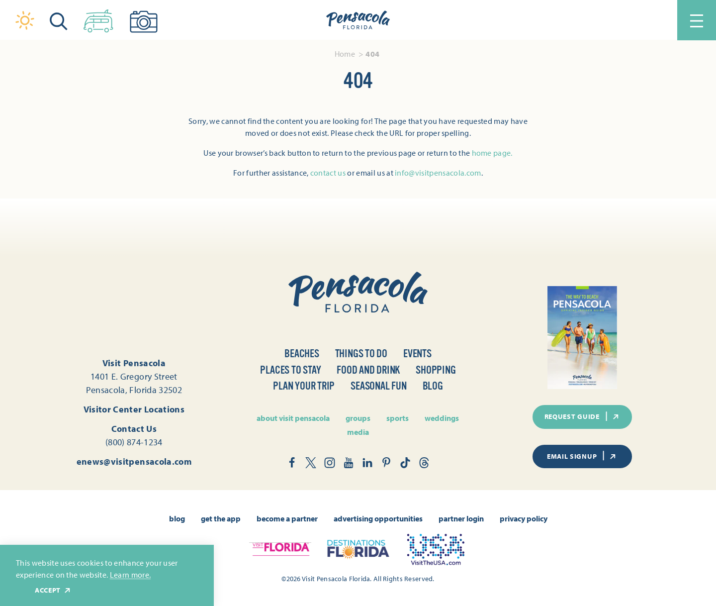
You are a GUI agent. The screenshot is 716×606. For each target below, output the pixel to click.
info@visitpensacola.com (438, 173)
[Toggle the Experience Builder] (98, 19)
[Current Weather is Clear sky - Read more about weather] (24, 20)
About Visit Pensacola (293, 418)
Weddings (442, 418)
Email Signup (582, 456)
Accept (53, 590)
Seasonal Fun (378, 386)
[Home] (358, 20)
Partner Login (461, 518)
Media (358, 432)
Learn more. (130, 575)
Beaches (301, 353)
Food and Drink (368, 370)
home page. (492, 153)
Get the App (221, 518)
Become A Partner (287, 518)
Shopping (435, 370)
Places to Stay (290, 370)
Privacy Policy (523, 518)
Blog (433, 386)
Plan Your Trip (304, 386)
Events (417, 353)
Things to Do (361, 353)
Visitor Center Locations (134, 409)
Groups (358, 418)
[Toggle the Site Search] (59, 20)
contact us (328, 173)
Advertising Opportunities (378, 518)
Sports (397, 418)
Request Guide (582, 416)
